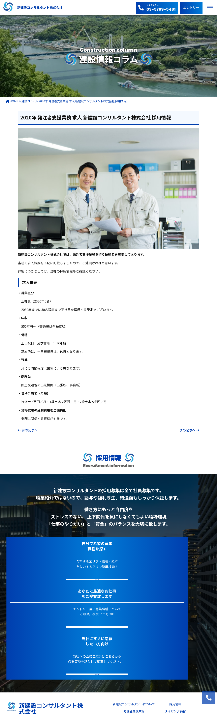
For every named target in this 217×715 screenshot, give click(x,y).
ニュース (134, 645)
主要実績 (134, 638)
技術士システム (175, 645)
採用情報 (175, 624)
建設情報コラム (175, 638)
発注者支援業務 (134, 631)
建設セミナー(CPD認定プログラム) (149, 658)
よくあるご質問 (149, 665)
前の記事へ (30, 430)
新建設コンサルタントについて (134, 624)
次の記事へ (187, 430)
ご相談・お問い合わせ (149, 672)
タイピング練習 (175, 631)
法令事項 (149, 679)
